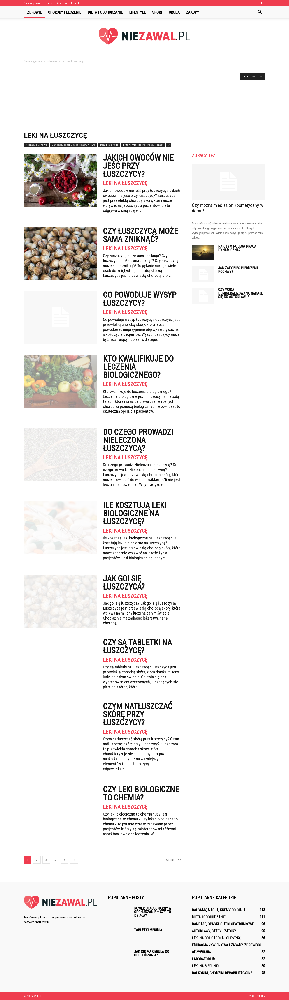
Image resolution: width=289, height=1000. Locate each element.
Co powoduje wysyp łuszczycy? (139, 299)
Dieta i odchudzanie (105, 12)
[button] (259, 12)
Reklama (61, 3)
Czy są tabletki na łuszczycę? (137, 646)
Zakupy (192, 12)
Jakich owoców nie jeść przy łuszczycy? (138, 166)
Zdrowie (34, 12)
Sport (157, 12)
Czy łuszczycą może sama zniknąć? (140, 235)
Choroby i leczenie (64, 12)
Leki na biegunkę (205, 966)
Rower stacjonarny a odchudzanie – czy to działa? (152, 912)
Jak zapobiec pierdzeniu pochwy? (238, 270)
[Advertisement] (144, 97)
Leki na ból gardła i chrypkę (216, 938)
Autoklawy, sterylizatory (214, 931)
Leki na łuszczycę (125, 183)
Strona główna (32, 3)
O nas (48, 3)
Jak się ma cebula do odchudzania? (151, 953)
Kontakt (75, 3)
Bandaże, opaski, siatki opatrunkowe (74, 144)
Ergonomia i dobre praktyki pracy (143, 144)
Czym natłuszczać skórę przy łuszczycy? (137, 714)
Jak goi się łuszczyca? (124, 583)
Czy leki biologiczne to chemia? (141, 793)
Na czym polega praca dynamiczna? (237, 248)
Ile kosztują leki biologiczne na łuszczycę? (134, 513)
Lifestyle (137, 12)
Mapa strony (257, 996)
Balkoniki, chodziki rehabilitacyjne (222, 973)
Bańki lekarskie (109, 144)
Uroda (174, 12)
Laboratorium (203, 959)
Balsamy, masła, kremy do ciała (218, 910)
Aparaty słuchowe (36, 144)
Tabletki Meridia (148, 930)
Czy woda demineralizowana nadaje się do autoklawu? (240, 293)
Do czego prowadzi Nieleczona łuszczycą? (138, 440)
